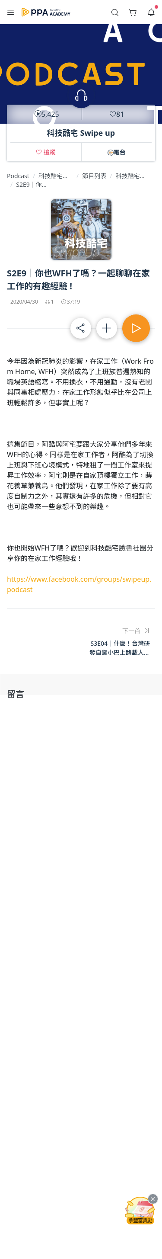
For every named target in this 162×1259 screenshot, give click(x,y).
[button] (10, 12)
